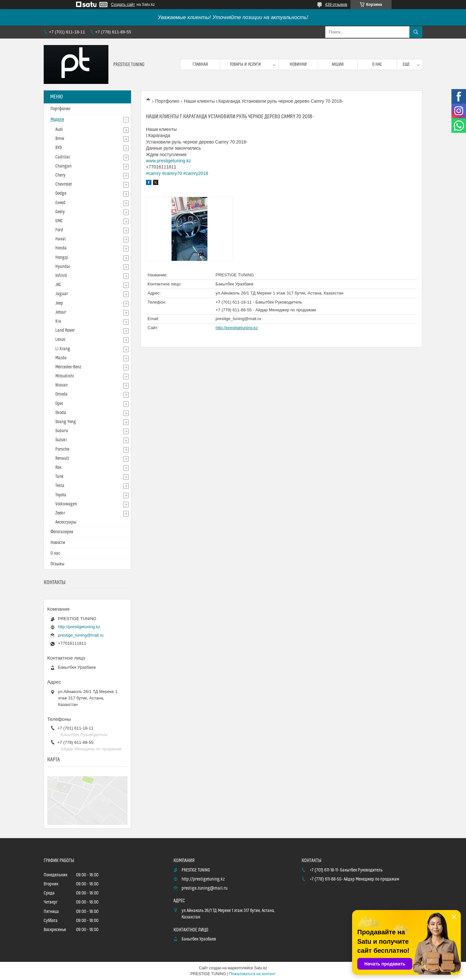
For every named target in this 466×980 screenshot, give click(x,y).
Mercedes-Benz (68, 367)
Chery (60, 175)
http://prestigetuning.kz (237, 327)
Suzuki (61, 440)
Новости (57, 542)
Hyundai (62, 266)
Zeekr (60, 513)
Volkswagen (66, 504)
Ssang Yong (65, 421)
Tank (59, 476)
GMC (59, 221)
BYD (58, 147)
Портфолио (167, 101)
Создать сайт (123, 4)
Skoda (60, 412)
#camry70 (172, 173)
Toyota (60, 495)
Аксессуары (65, 522)
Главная (200, 64)
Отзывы (57, 564)
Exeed (60, 202)
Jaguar (61, 293)
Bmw (59, 138)
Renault (62, 458)
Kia (58, 321)
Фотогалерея (61, 532)
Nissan (61, 385)
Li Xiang (62, 349)
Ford (59, 230)
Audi (59, 129)
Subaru (61, 430)
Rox (58, 467)
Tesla (59, 485)
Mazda (61, 358)
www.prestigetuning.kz (168, 160)
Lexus (60, 339)
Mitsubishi (64, 376)
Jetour (60, 312)
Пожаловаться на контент (252, 974)
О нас (377, 64)
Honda (61, 248)
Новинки (298, 64)
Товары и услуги (245, 64)
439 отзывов (336, 4)
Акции (338, 64)
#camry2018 (195, 173)
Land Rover (65, 330)
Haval (60, 239)
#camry (153, 173)
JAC (58, 284)
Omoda (61, 394)
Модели (57, 119)
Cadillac (62, 157)
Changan (63, 166)
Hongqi (61, 257)
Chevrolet (63, 184)
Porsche (62, 449)
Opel (59, 403)
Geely (60, 211)
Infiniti (61, 275)
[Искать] (415, 32)
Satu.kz (260, 968)
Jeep (59, 303)
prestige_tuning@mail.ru (238, 318)
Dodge (60, 193)
